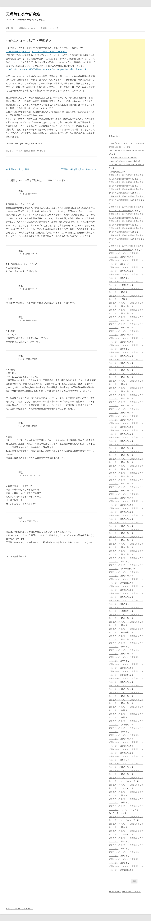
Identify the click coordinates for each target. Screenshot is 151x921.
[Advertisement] (127, 83)
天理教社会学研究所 (23, 14)
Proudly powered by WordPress (19, 908)
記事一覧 (9, 28)
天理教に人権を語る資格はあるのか (79, 169)
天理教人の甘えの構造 (17, 169)
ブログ (19, 150)
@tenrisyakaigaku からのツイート (125, 891)
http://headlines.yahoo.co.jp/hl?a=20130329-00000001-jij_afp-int (36, 51)
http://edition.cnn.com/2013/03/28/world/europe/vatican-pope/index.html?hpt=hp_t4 (46, 69)
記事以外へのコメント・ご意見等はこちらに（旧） (39, 28)
